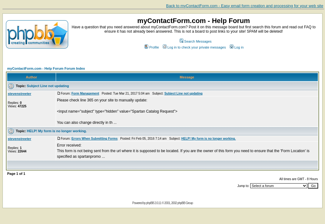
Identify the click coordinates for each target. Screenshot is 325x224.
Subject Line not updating (48, 86)
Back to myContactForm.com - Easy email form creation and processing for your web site (244, 5)
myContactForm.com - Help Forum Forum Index (46, 68)
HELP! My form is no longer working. (57, 131)
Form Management (85, 93)
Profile (151, 47)
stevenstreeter (19, 94)
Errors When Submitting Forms (94, 138)
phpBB (150, 203)
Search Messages (196, 41)
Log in (237, 47)
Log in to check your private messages (194, 47)
